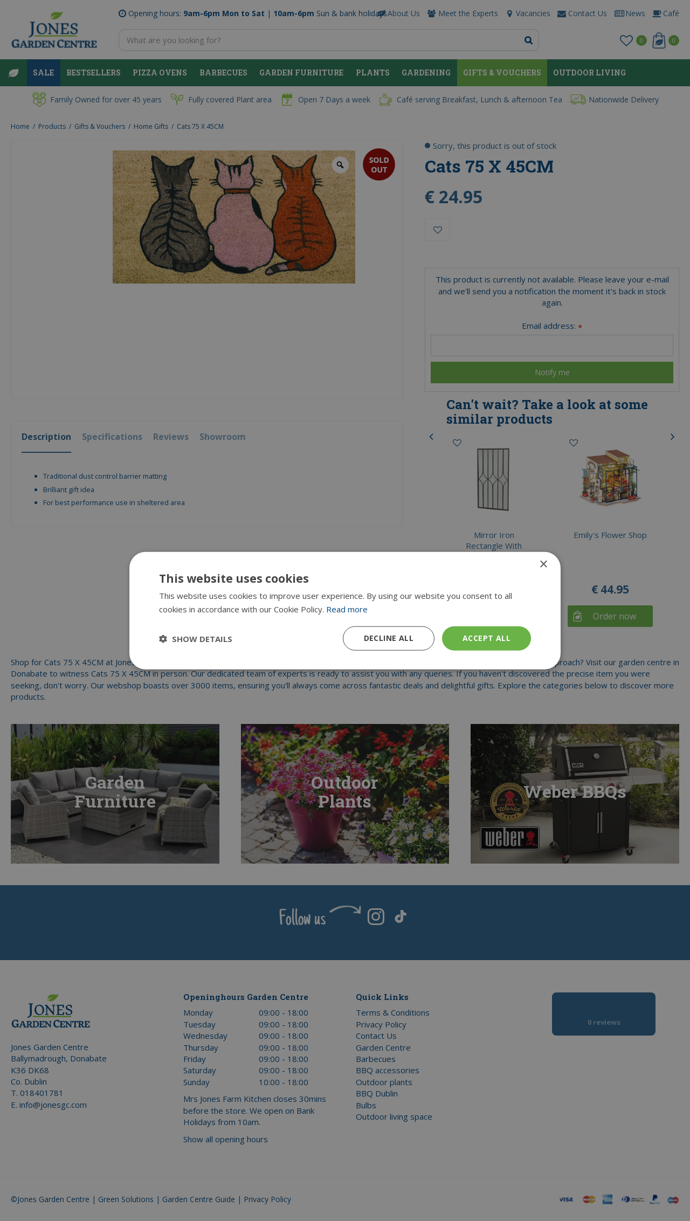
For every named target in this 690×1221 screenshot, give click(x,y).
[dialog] (345, 610)
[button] (195, 638)
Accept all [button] (486, 638)
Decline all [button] (388, 638)
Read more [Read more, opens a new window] (347, 608)
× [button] (543, 564)
